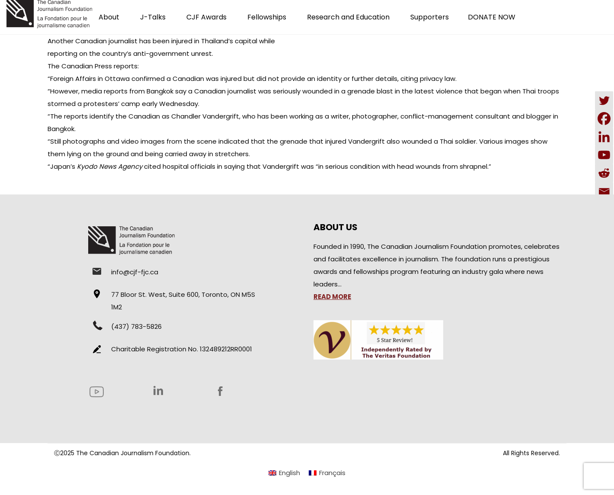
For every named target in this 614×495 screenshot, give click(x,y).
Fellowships (266, 17)
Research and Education (348, 17)
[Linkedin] (604, 137)
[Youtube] (604, 155)
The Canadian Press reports (93, 66)
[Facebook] (604, 118)
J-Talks (153, 17)
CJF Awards (206, 17)
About (109, 17)
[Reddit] (604, 173)
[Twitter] (604, 100)
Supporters (429, 17)
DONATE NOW (491, 17)
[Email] (604, 191)
